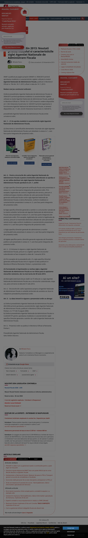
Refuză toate (70, 535)
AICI (48, 533)
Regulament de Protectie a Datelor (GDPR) (42, 527)
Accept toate (70, 528)
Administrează (71, 531)
